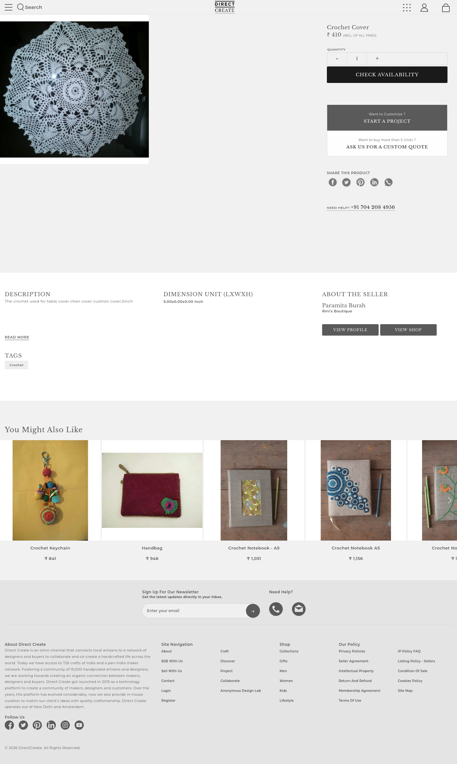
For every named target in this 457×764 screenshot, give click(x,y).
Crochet (16, 365)
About (167, 651)
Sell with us (172, 671)
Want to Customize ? (387, 118)
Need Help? (361, 207)
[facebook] (332, 182)
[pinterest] (360, 182)
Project (227, 671)
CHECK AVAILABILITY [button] (387, 75)
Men (283, 671)
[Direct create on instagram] (66, 725)
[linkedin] (374, 182)
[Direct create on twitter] (24, 725)
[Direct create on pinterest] (38, 725)
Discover (228, 661)
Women (286, 681)
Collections (289, 651)
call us (276, 608)
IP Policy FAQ (409, 651)
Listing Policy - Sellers (416, 661)
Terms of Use (350, 701)
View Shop (408, 330)
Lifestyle (287, 701)
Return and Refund (355, 681)
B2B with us (172, 661)
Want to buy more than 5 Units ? (387, 144)
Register (169, 701)
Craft (225, 651)
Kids (283, 691)
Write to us (299, 608)
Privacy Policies (352, 651)
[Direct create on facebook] (10, 725)
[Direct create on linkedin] (52, 725)
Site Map (405, 691)
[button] (449, 501)
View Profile (350, 330)
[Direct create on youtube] (80, 725)
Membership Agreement (359, 691)
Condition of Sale (412, 671)
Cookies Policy (410, 681)
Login (166, 691)
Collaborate (230, 681)
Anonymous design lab (241, 691)
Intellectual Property (356, 671)
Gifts (284, 661)
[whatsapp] (388, 182)
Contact (168, 681)
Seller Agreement (353, 661)
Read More (17, 337)
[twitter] (346, 182)
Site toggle (8, 7)
